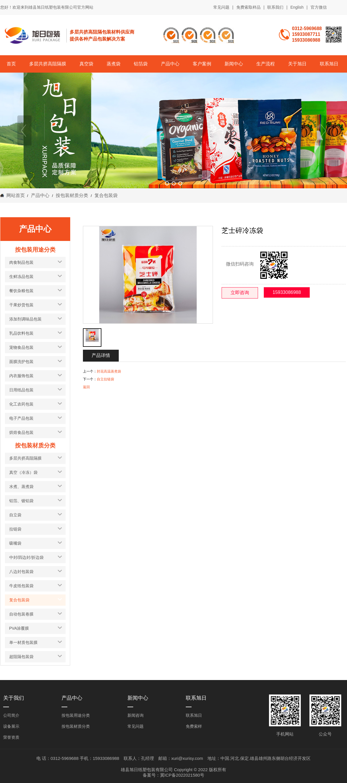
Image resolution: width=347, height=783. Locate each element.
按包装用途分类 (76, 715)
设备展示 (11, 726)
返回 (86, 387)
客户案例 (202, 63)
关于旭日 (297, 63)
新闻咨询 (135, 715)
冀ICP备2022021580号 (182, 775)
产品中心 (170, 63)
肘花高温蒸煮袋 (109, 371)
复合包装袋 (105, 195)
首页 (11, 63)
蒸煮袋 (113, 63)
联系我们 (275, 7)
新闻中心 (233, 63)
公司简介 (11, 715)
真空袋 (86, 63)
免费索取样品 (248, 7)
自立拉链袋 (105, 379)
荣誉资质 (11, 737)
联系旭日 (329, 63)
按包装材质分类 (71, 195)
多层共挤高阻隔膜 (47, 63)
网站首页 (15, 195)
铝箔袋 (141, 63)
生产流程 (265, 63)
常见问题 (221, 7)
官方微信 (319, 7)
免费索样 (194, 726)
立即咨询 (240, 292)
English (297, 7)
